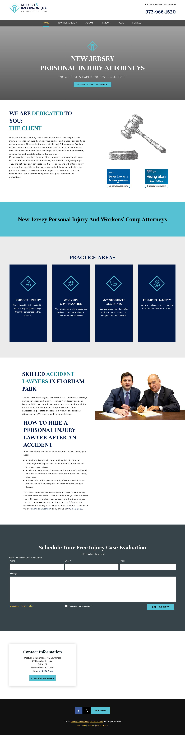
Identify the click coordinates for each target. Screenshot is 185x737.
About (89, 22)
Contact (137, 22)
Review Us (100, 712)
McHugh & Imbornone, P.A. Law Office (87, 723)
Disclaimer (14, 608)
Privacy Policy (27, 608)
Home (45, 22)
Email (68, 563)
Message (13, 575)
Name (12, 563)
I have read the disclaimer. (80, 608)
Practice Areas (66, 22)
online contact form (41, 510)
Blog (121, 22)
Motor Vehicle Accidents (114, 304)
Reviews (106, 22)
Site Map (91, 727)
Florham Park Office (42, 680)
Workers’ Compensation (71, 304)
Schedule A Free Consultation (92, 86)
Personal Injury (28, 302)
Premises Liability (157, 302)
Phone (122, 563)
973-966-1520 (160, 12)
